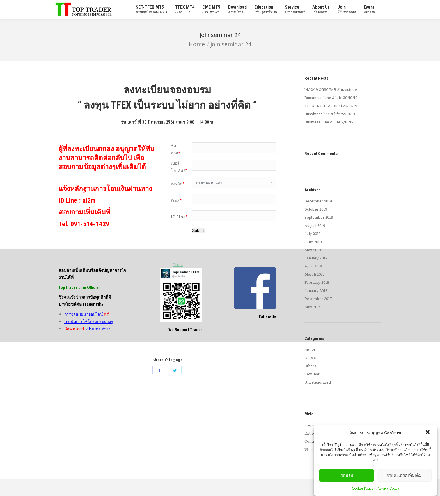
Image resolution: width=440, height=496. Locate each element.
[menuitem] (151, 9)
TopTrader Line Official (79, 266)
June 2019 (313, 241)
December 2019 (318, 201)
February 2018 (316, 282)
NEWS (310, 357)
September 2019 (318, 217)
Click (178, 264)
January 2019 (315, 257)
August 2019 (314, 225)
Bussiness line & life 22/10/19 (329, 113)
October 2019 (315, 209)
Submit (198, 230)
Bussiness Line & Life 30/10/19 (331, 97)
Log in (309, 425)
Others (310, 365)
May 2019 (312, 249)
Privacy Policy (387, 488)
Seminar (312, 374)
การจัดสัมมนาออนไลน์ (86, 293)
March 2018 (314, 274)
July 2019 (312, 233)
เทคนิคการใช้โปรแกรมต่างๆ (88, 300)
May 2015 (312, 306)
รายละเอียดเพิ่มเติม (404, 475)
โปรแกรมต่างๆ (87, 308)
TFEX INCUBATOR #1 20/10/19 (330, 105)
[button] (428, 432)
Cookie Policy (362, 488)
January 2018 (315, 290)
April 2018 (313, 266)
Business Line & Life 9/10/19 (329, 121)
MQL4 (309, 349)
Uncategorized (317, 382)
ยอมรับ (346, 475)
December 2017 (318, 298)
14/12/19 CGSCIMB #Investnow (331, 89)
